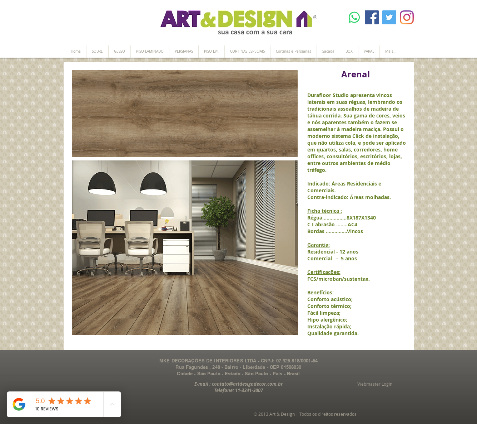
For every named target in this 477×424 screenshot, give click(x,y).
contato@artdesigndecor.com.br (247, 384)
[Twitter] (389, 17)
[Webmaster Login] (375, 384)
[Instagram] (407, 17)
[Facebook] (372, 17)
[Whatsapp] (354, 17)
